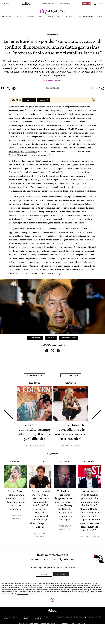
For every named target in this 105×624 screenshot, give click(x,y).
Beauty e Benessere (86, 16)
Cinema (41, 16)
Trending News (7, 16)
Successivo (70, 375)
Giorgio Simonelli (35, 445)
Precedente (34, 375)
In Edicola (44, 3)
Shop (60, 3)
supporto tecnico (23, 593)
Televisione (30, 16)
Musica (50, 16)
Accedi (44, 574)
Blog (49, 3)
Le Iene (51, 338)
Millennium (54, 3)
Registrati (61, 574)
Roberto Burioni (69, 338)
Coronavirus (34, 338)
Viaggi (59, 16)
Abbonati (86, 3)
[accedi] (98, 4)
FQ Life (19, 16)
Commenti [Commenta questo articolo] (97, 88)
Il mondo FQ (67, 3)
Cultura (100, 16)
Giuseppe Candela (53, 80)
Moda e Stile (70, 16)
